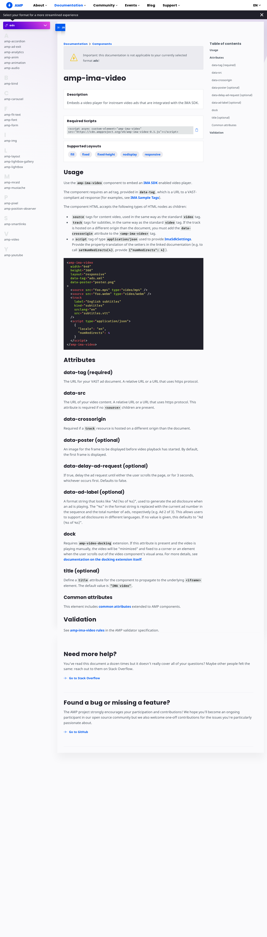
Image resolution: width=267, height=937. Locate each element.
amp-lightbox (13, 167)
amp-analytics (14, 52)
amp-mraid (12, 182)
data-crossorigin (222, 80)
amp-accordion (14, 41)
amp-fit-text (12, 114)
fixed (85, 154)
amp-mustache (14, 188)
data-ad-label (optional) (226, 102)
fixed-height (106, 154)
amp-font (10, 120)
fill (72, 154)
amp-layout (12, 156)
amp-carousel (13, 99)
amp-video (11, 239)
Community (105, 5)
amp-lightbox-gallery (19, 161)
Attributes (217, 57)
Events (132, 5)
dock (215, 110)
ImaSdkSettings (178, 239)
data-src (217, 72)
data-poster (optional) (225, 87)
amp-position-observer (20, 208)
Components (102, 44)
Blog (151, 5)
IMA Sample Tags (145, 197)
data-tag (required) (224, 65)
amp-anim (11, 57)
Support (171, 5)
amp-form (11, 125)
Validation (216, 132)
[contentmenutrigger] (235, 44)
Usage (214, 50)
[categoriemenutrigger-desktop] (70, 27)
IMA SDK (151, 182)
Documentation (70, 5)
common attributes (115, 606)
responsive (152, 154)
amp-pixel (11, 203)
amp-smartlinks (15, 224)
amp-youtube (13, 255)
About (40, 5)
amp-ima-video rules (87, 630)
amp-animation (15, 63)
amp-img (10, 141)
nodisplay (130, 154)
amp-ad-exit (12, 47)
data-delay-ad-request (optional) (232, 95)
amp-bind (11, 83)
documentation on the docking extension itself (102, 559)
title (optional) (221, 117)
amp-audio (11, 68)
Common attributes (224, 125)
